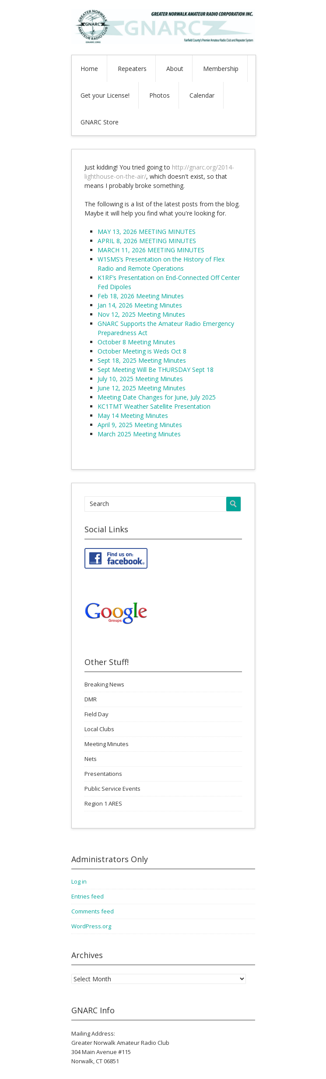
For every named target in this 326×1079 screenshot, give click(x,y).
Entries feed (87, 896)
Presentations (103, 774)
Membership (220, 68)
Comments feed (92, 911)
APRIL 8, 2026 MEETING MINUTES (147, 241)
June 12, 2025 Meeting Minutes (142, 388)
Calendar (201, 95)
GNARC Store (100, 122)
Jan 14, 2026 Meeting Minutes (140, 305)
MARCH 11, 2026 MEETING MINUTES (151, 250)
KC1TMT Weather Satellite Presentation (154, 406)
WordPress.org (91, 926)
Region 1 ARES (103, 803)
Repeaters (132, 68)
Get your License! (105, 95)
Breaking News (104, 684)
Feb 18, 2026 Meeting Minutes (141, 296)
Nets (90, 759)
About (174, 68)
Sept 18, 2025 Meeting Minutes (142, 360)
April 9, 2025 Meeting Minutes (140, 425)
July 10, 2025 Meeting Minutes (140, 379)
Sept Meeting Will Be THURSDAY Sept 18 (156, 369)
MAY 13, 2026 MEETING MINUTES (147, 231)
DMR (90, 699)
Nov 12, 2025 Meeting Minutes (141, 314)
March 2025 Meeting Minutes (139, 434)
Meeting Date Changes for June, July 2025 (157, 397)
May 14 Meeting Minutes (133, 415)
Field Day (96, 714)
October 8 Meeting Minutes (136, 342)
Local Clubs (99, 729)
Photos (159, 95)
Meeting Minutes (106, 744)
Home (89, 68)
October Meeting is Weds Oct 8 (142, 351)
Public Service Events (112, 788)
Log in (79, 881)
